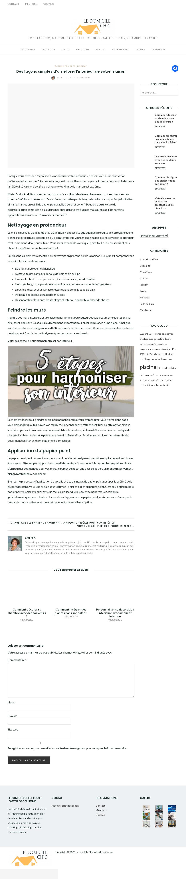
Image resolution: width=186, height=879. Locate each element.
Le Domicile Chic (84, 852)
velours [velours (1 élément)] (157, 385)
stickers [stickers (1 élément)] (151, 380)
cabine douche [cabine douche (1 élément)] (164, 339)
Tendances (48, 49)
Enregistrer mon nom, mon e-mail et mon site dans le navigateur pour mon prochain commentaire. (67, 748)
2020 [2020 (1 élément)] (142, 334)
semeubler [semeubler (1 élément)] (168, 375)
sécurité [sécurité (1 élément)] (159, 380)
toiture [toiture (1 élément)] (150, 385)
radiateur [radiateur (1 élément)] (173, 368)
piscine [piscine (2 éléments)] (148, 367)
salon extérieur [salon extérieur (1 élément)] (152, 375)
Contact (13, 3)
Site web (13, 729)
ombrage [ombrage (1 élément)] (168, 359)
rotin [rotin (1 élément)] (142, 375)
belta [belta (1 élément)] (164, 334)
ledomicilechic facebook (65, 805)
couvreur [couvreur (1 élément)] (156, 349)
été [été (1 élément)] (167, 385)
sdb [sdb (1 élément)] (161, 375)
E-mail (12, 716)
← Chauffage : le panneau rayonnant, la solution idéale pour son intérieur (62, 522)
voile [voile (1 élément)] (163, 385)
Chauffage (158, 49)
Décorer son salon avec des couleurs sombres (166, 159)
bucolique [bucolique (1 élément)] (153, 339)
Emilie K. (62, 78)
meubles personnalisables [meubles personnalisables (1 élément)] (152, 359)
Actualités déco (65, 66)
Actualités (28, 49)
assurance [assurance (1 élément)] (156, 334)
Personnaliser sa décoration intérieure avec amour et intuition (115, 613)
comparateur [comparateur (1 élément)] (146, 349)
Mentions (31, 3)
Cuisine (144, 278)
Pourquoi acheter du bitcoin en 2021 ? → (105, 526)
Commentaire (17, 660)
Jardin (65, 49)
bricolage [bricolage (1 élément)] (144, 339)
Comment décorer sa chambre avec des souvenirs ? (27, 613)
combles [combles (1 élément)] (163, 344)
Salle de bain (120, 49)
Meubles (140, 49)
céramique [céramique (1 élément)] (166, 349)
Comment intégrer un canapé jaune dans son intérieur (166, 139)
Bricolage (83, 49)
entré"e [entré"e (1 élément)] (148, 354)
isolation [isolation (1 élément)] (156, 354)
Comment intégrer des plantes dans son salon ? (71, 611)
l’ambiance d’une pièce (104, 322)
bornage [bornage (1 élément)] (171, 334)
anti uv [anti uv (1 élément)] (148, 334)
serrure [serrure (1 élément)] (143, 380)
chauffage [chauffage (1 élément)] (154, 344)
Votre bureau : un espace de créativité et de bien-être (165, 203)
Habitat (101, 49)
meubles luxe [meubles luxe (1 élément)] (167, 354)
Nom (12, 702)
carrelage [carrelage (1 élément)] (144, 344)
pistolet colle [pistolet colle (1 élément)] (162, 368)
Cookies (48, 3)
